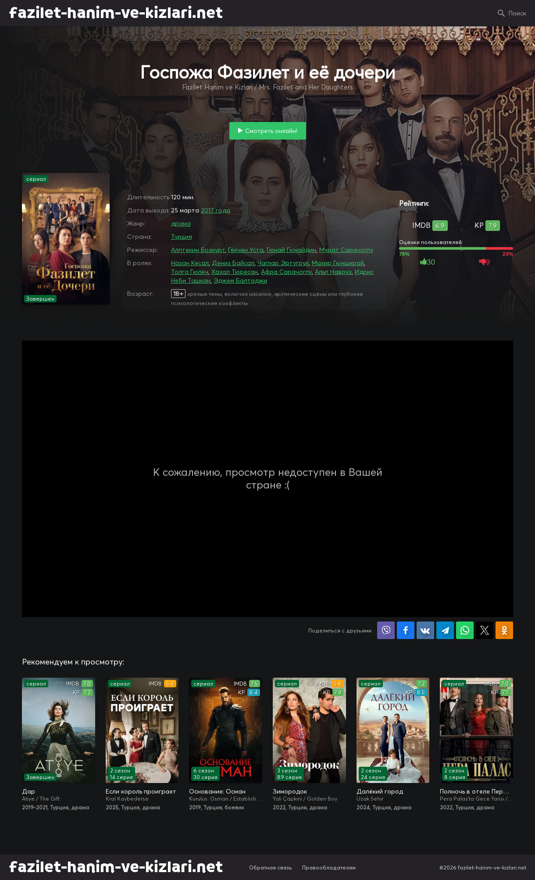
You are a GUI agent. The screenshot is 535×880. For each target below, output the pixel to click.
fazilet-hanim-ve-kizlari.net (116, 13)
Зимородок (290, 791)
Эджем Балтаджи (240, 280)
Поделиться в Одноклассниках (504, 630)
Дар (28, 791)
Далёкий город (380, 791)
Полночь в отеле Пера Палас (476, 791)
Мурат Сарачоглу (346, 250)
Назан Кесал (190, 263)
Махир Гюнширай (338, 263)
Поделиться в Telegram (445, 630)
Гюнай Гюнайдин (291, 250)
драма (181, 223)
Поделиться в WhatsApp (465, 630)
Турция (181, 237)
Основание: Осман (217, 791)
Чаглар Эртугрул (283, 263)
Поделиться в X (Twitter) (484, 630)
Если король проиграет (141, 791)
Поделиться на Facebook (405, 630)
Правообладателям (329, 867)
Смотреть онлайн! (271, 130)
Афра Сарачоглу (286, 272)
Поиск (517, 13)
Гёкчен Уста (246, 250)
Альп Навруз (333, 272)
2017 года (215, 210)
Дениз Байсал (233, 263)
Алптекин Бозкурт (198, 250)
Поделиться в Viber (386, 630)
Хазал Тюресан (234, 272)
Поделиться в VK (425, 630)
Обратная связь (270, 867)
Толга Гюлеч (189, 272)
